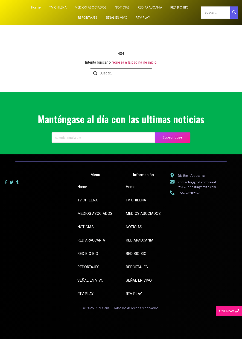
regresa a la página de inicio (134, 62)
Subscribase (172, 141)
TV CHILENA (87, 200)
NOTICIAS (85, 227)
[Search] (215, 12)
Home (82, 187)
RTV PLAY (85, 294)
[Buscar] (95, 74)
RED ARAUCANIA (91, 240)
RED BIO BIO (87, 253)
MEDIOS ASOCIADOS (94, 213)
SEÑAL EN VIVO (90, 280)
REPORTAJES (88, 267)
